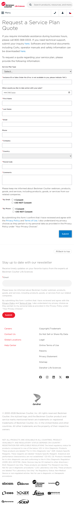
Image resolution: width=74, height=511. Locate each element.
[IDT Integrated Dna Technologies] (23, 494)
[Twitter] (60, 377)
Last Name (7, 109)
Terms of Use (31, 220)
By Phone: (6, 208)
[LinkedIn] (53, 377)
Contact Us (10, 334)
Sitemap (43, 362)
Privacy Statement (48, 356)
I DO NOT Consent (22, 203)
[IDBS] (7, 494)
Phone (4, 130)
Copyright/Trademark (50, 328)
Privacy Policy (13, 220)
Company (6, 141)
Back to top (63, 251)
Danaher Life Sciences (50, 368)
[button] (30, 4)
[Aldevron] (23, 484)
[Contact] (55, 13)
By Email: (6, 199)
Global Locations (12, 340)
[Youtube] (67, 377)
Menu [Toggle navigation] (6, 12)
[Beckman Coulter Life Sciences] (38, 484)
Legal (42, 340)
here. (27, 43)
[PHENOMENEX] (7, 502)
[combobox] (49, 5)
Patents (43, 351)
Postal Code (7, 162)
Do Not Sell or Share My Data (53, 334)
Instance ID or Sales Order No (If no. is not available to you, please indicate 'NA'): (34, 77)
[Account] (62, 13)
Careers (8, 328)
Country (6, 151)
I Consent (18, 200)
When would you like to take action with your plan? (22, 88)
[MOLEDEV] (54, 494)
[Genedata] (54, 484)
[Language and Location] (70, 13)
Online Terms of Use (49, 345)
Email (4, 120)
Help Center (10, 345)
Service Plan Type (9, 67)
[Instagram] (47, 377)
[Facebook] (40, 377)
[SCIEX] (23, 502)
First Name (7, 98)
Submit (65, 234)
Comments (7, 172)
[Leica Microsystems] (38, 494)
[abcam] (7, 484)
